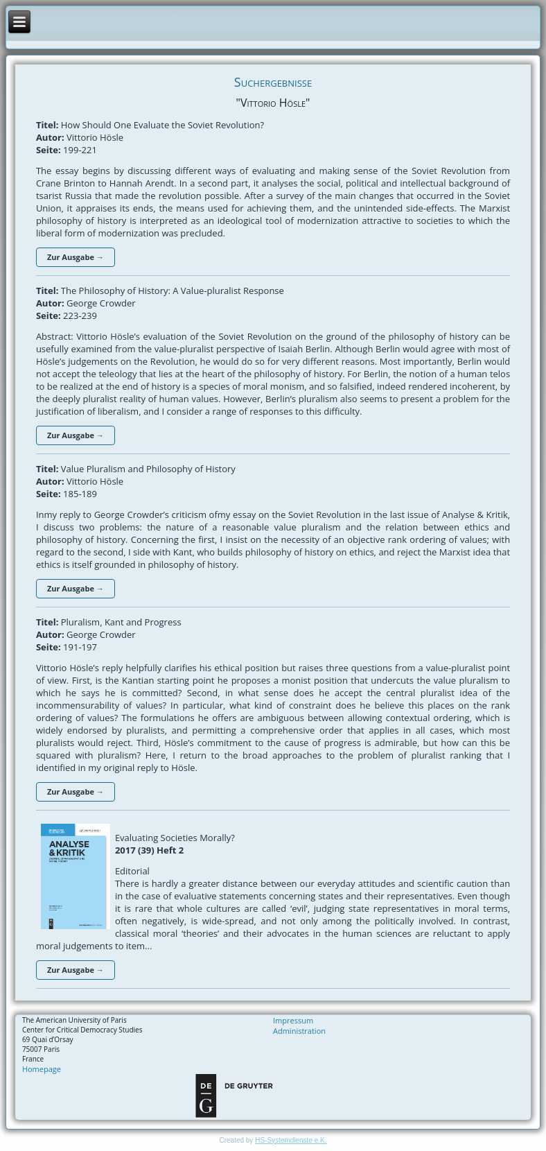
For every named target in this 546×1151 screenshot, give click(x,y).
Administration (299, 1030)
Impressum (293, 1020)
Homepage (41, 1069)
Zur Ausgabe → (75, 257)
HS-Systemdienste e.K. (290, 1140)
